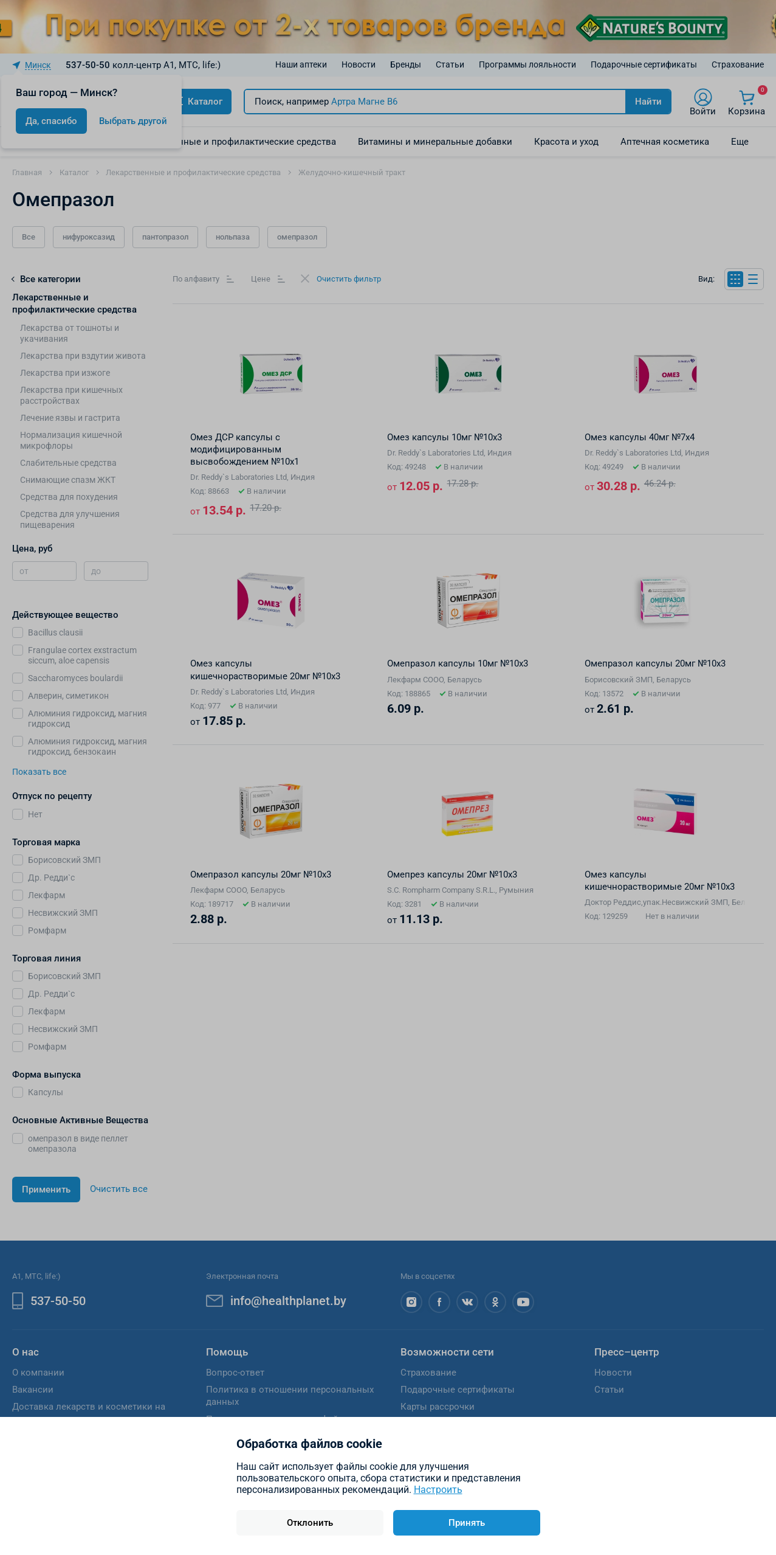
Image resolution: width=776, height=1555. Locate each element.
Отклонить (310, 1522)
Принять (466, 1522)
